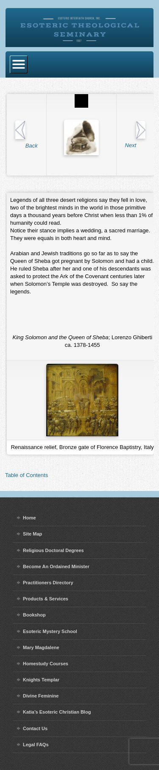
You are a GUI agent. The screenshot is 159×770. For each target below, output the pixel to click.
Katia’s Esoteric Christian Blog (57, 711)
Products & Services (45, 598)
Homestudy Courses (45, 663)
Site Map (32, 533)
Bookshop (34, 614)
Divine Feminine (41, 695)
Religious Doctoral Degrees (53, 550)
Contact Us (35, 728)
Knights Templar (41, 679)
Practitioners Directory (48, 582)
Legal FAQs (36, 744)
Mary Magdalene (41, 647)
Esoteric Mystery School (50, 631)
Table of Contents (26, 475)
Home (29, 517)
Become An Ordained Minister (56, 566)
